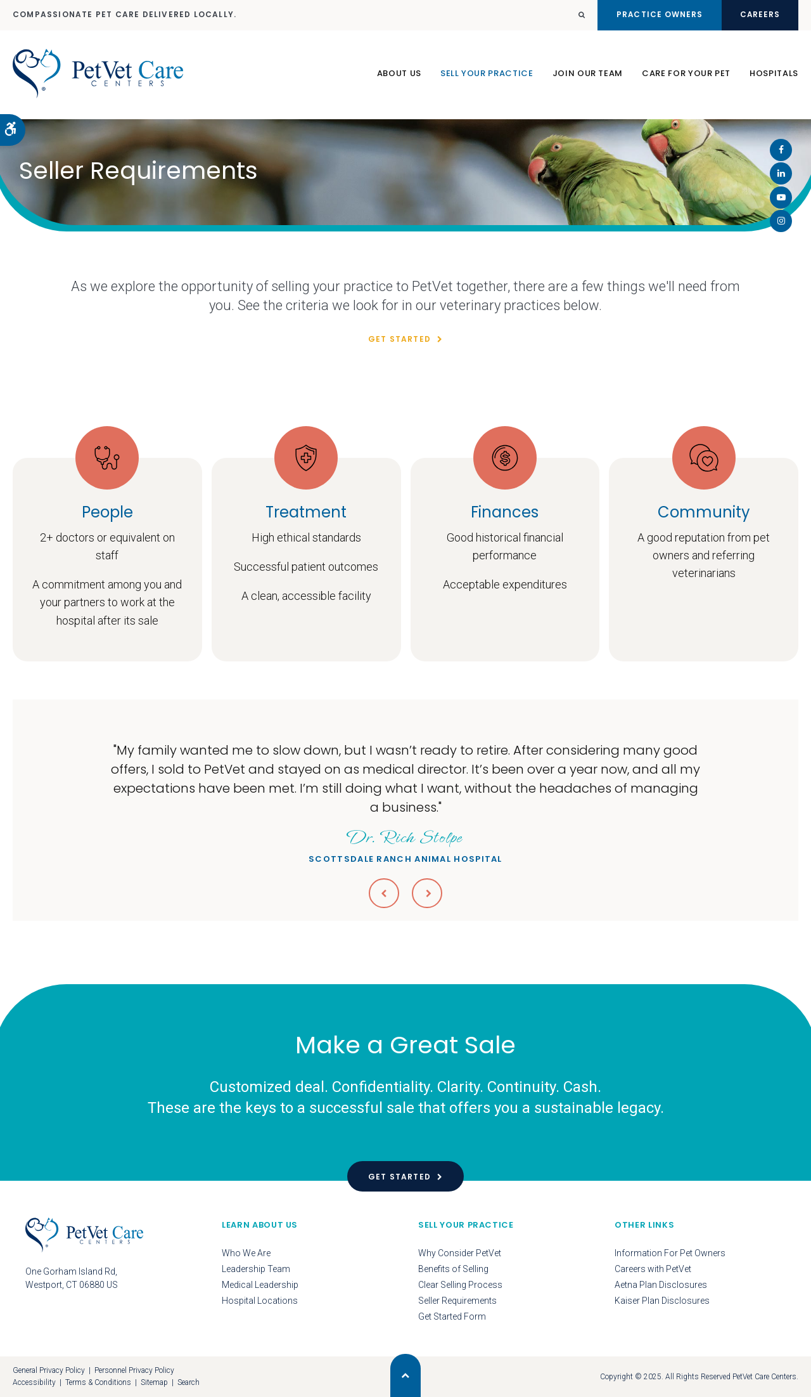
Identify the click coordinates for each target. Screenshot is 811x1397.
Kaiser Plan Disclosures (662, 1301)
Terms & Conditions (98, 1382)
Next (427, 893)
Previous (384, 893)
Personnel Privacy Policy (134, 1370)
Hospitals (774, 75)
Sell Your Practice (486, 75)
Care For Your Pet (686, 75)
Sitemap (154, 1382)
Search (188, 1382)
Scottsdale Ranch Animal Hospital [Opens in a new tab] (405, 844)
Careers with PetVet (653, 1269)
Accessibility (34, 1382)
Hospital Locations (260, 1301)
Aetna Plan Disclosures (661, 1285)
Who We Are (246, 1253)
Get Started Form (452, 1316)
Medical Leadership (260, 1285)
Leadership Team (256, 1269)
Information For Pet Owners (670, 1253)
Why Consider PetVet (459, 1253)
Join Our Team (587, 75)
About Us (399, 75)
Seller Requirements (457, 1301)
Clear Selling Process (460, 1285)
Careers (757, 15)
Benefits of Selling (453, 1269)
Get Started (399, 339)
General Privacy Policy (49, 1370)
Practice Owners (652, 15)
